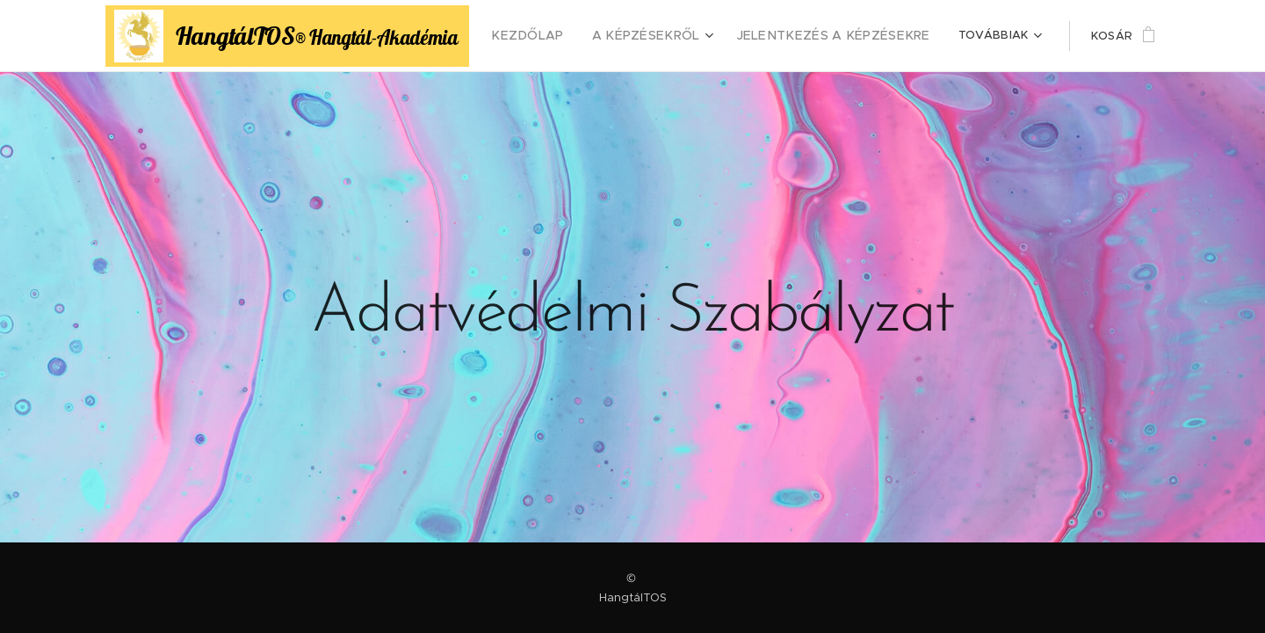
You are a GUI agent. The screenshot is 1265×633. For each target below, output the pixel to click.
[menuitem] (559, 36)
